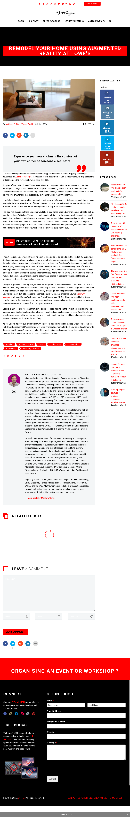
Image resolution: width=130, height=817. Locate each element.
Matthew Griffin (12, 124)
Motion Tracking (73, 344)
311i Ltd (22, 798)
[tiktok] (22, 713)
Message (52, 742)
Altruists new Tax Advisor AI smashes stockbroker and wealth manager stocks (118, 316)
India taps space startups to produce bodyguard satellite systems (118, 365)
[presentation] (66, 771)
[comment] (49, 593)
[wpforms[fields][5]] (86, 736)
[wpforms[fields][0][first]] (66, 705)
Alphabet (9, 344)
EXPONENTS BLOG (98, 798)
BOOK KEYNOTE (92, 4)
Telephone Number (56, 721)
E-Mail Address (55, 711)
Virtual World (27, 124)
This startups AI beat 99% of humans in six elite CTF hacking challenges (119, 199)
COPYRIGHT (83, 798)
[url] (81, 616)
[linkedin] (16, 713)
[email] (48, 616)
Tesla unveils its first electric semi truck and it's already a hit (118, 159)
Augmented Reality (26, 344)
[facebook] (5, 713)
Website (51, 732)
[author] (16, 616)
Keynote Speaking (74, 21)
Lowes (41, 344)
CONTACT (72, 798)
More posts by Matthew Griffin (41, 498)
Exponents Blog (51, 21)
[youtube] (33, 713)
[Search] (110, 21)
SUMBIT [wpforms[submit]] (52, 779)
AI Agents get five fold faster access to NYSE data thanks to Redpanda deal (119, 247)
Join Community (96, 21)
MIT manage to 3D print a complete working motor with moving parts (119, 178)
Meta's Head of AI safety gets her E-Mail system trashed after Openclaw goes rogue (119, 223)
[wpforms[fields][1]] (86, 715)
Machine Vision (55, 344)
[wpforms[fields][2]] (86, 752)
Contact (33, 21)
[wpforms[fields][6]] (86, 726)
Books (21, 21)
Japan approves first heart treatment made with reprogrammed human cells (118, 271)
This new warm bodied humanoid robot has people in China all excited (119, 294)
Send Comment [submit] (15, 631)
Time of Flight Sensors (30, 348)
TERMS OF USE (115, 798)
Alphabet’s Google (23, 177)
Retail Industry (11, 348)
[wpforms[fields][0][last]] (106, 705)
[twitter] (27, 713)
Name (50, 700)
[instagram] (10, 713)
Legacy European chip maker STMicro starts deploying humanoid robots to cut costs (118, 341)
